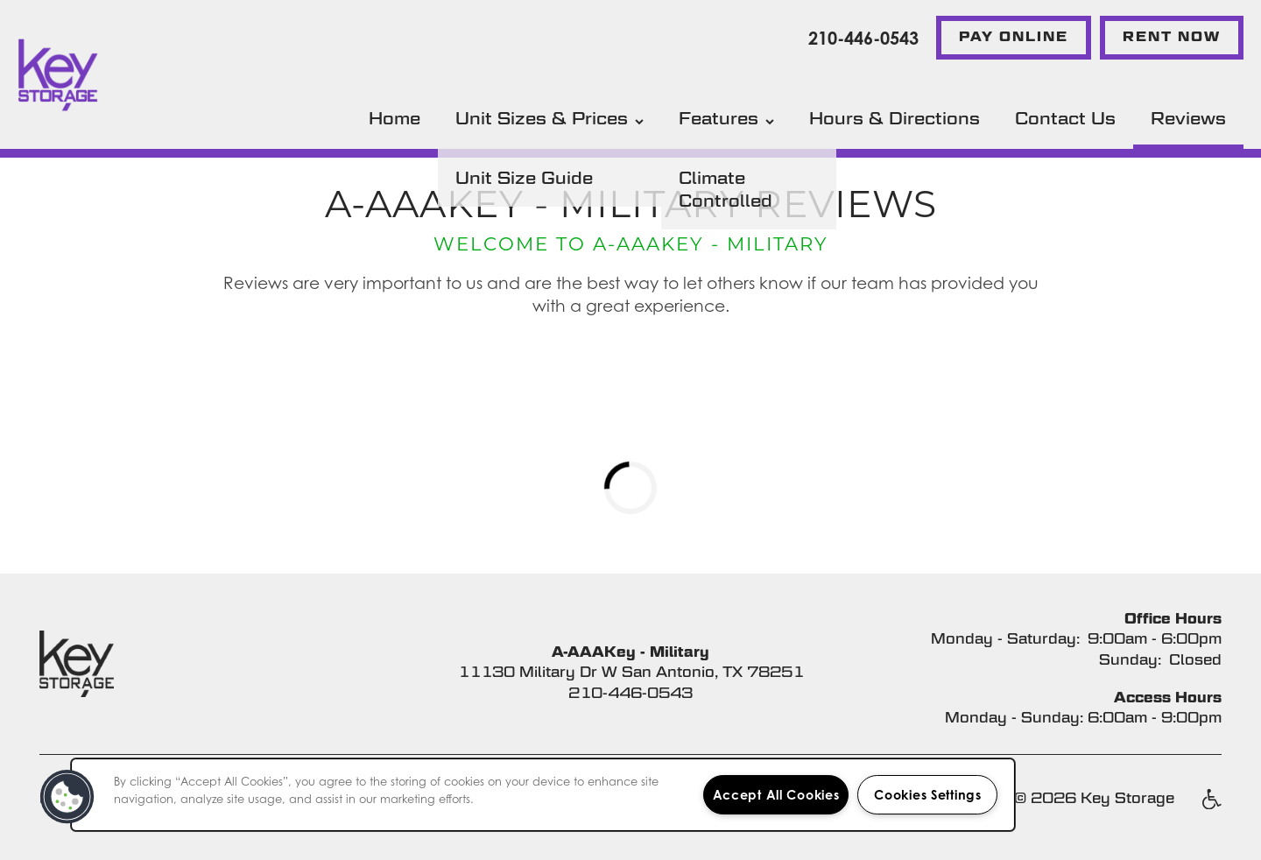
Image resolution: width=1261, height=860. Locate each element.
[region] (543, 795)
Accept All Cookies (776, 794)
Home (394, 118)
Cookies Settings (928, 794)
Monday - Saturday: (1005, 639)
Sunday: (1130, 660)
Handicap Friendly (1211, 808)
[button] (1013, 38)
